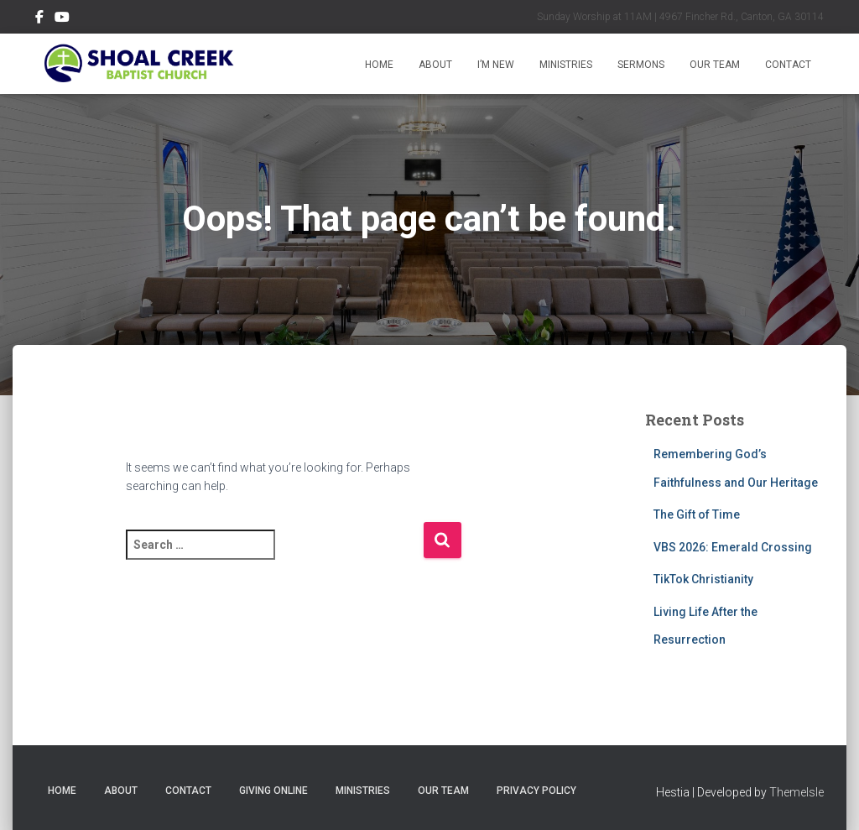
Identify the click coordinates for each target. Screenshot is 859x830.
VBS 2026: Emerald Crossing (732, 547)
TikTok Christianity (703, 579)
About (435, 64)
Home (379, 64)
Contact (788, 64)
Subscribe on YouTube (62, 19)
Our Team (715, 64)
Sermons (640, 64)
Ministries (565, 64)
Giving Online (273, 790)
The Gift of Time (696, 514)
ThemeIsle (796, 792)
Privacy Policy (536, 790)
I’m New (495, 64)
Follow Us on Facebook (39, 19)
